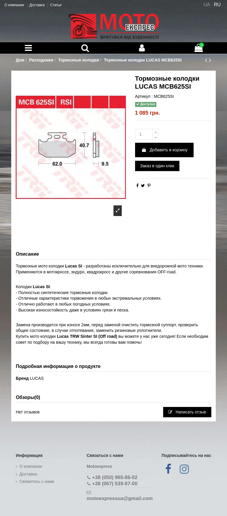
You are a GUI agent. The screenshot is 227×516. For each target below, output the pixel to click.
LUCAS (37, 378)
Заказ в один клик (157, 165)
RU (217, 4)
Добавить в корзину (164, 149)
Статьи (55, 5)
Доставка (38, 5)
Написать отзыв (187, 412)
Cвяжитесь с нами (36, 481)
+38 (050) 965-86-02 (114, 477)
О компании (14, 5)
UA (206, 4)
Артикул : (144, 96)
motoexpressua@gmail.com (120, 498)
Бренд (22, 378)
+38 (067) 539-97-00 (114, 483)
